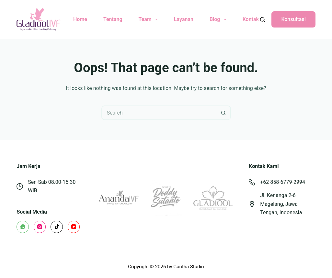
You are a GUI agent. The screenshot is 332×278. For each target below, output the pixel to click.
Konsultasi (293, 19)
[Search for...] (158, 113)
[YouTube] (74, 227)
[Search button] (223, 113)
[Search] (262, 19)
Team (149, 19)
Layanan (183, 19)
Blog (219, 19)
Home (80, 19)
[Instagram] (40, 227)
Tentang (112, 19)
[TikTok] (57, 227)
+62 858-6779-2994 (282, 182)
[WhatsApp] (23, 227)
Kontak (251, 19)
